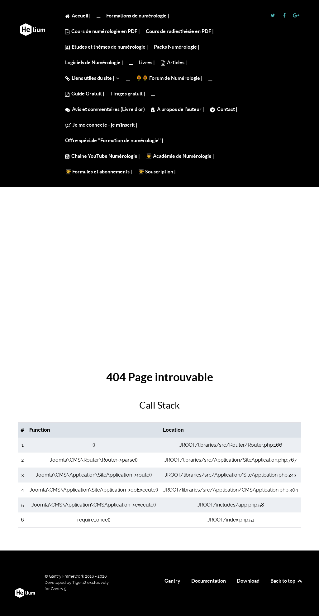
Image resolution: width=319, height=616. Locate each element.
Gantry (172, 581)
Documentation (208, 581)
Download (248, 581)
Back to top (286, 581)
